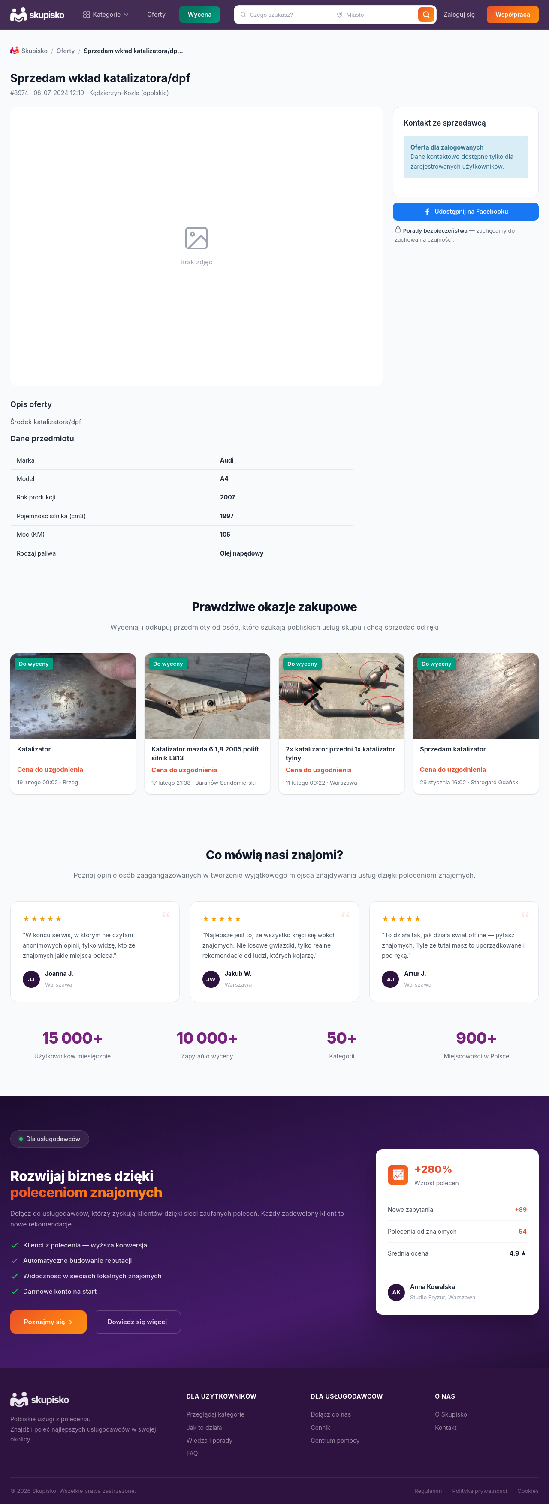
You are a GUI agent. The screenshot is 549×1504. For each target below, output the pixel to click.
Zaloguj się (459, 14)
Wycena (199, 14)
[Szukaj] (426, 14)
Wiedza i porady (209, 1440)
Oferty (156, 14)
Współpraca (512, 14)
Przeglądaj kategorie (216, 1414)
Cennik (320, 1427)
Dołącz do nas (331, 1414)
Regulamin (428, 1490)
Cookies (528, 1490)
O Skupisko (451, 1414)
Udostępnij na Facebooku (465, 211)
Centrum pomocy (335, 1440)
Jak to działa (204, 1427)
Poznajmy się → (48, 1322)
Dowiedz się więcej (137, 1322)
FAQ (192, 1453)
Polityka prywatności (479, 1490)
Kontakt (445, 1427)
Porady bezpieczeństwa (435, 230)
